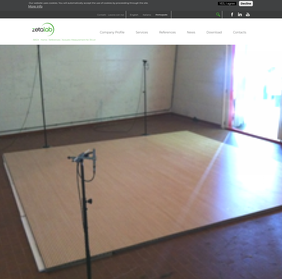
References (167, 32)
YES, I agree (227, 3)
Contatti (101, 14)
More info (35, 6)
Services (142, 32)
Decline (246, 3)
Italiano (147, 14)
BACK (36, 39)
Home (44, 39)
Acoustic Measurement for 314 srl (79, 39)
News (191, 32)
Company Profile (112, 32)
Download (214, 32)
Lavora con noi (116, 14)
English (134, 14)
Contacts (239, 32)
